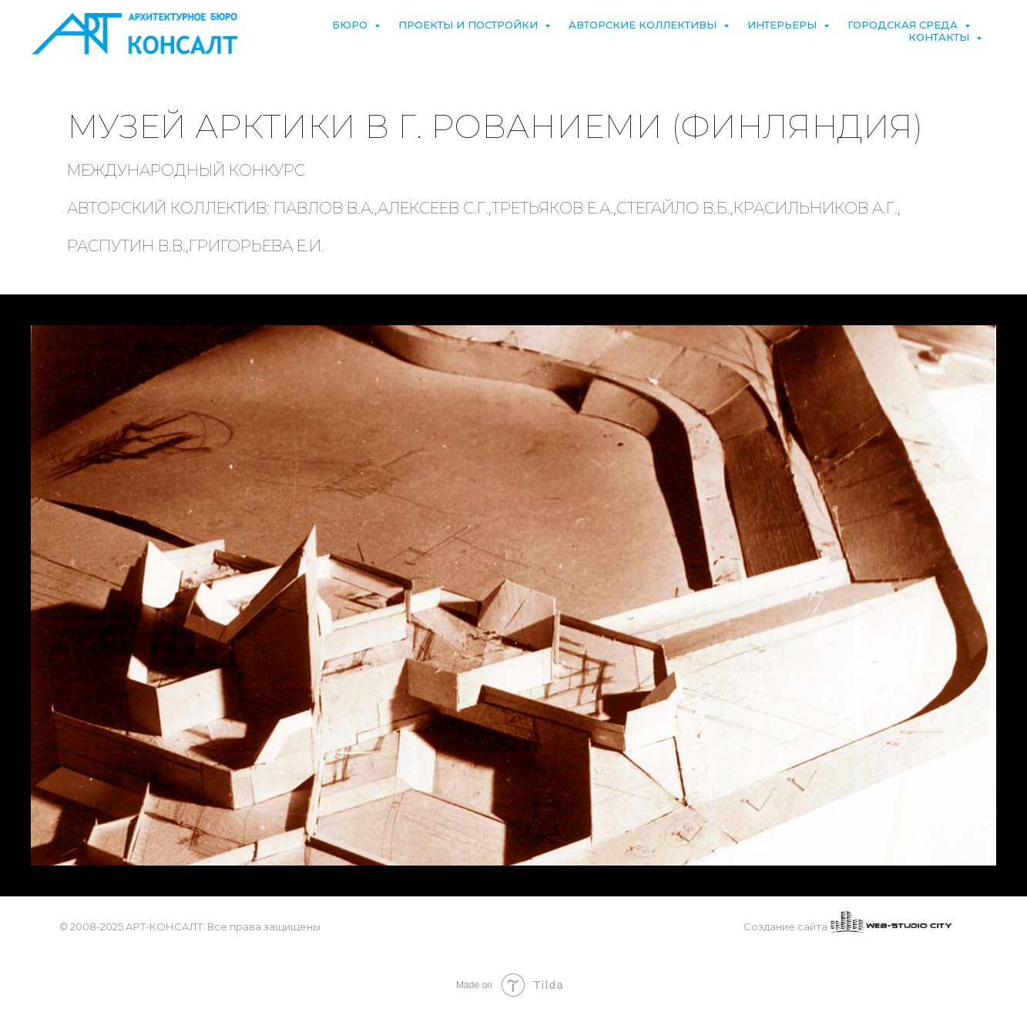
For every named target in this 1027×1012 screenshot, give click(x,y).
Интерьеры (783, 24)
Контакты (940, 37)
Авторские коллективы (644, 24)
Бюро (351, 24)
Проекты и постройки (469, 24)
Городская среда (904, 24)
